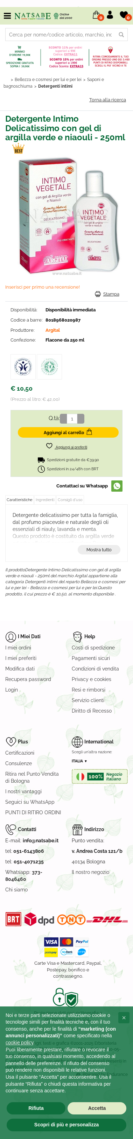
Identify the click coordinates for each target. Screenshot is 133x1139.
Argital (53, 330)
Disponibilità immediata (71, 309)
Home (6, 79)
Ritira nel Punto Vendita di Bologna (32, 777)
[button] (124, 1017)
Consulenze (18, 763)
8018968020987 (63, 320)
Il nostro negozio (90, 872)
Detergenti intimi (55, 86)
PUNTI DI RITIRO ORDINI (33, 812)
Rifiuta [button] (36, 1108)
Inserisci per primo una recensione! (42, 287)
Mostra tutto (99, 549)
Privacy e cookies (91, 679)
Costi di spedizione (93, 648)
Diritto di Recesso (92, 711)
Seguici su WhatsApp (30, 802)
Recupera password (28, 679)
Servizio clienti (88, 700)
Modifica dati (20, 669)
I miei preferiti (20, 658)
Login (11, 690)
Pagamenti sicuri (91, 658)
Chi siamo (16, 889)
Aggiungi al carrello (68, 431)
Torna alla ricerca (107, 99)
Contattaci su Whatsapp (82, 485)
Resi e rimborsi (88, 690)
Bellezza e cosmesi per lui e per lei (48, 79)
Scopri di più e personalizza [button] (66, 1124)
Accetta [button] (97, 1108)
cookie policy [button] (19, 1042)
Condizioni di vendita (95, 669)
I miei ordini (18, 648)
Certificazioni (19, 753)
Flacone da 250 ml (65, 340)
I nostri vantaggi (23, 791)
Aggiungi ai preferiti (66, 445)
